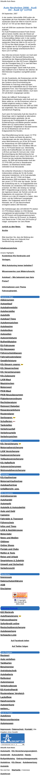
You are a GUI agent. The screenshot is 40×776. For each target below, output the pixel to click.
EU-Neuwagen (7, 349)
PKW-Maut (5, 391)
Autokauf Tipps (8, 319)
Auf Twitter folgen (20, 646)
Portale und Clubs (9, 549)
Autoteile (4, 766)
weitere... (5, 708)
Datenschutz (18, 729)
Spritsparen (8, 417)
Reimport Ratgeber (10, 406)
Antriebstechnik (8, 670)
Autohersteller (7, 311)
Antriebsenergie (8, 496)
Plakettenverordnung (11, 398)
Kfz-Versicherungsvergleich (24, 751)
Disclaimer (5, 588)
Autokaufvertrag (8, 485)
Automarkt (5, 503)
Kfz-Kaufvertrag (8, 477)
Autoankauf (6, 303)
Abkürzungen (7, 300)
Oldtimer (4, 541)
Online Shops (7, 545)
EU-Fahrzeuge (7, 345)
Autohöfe (5, 315)
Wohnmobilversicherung (12, 470)
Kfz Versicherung (10, 444)
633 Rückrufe (7, 612)
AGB (2, 585)
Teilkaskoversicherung (11, 459)
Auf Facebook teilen (20, 641)
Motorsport (6, 387)
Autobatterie (6, 674)
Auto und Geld (7, 511)
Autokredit (5, 755)
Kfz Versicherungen (10, 372)
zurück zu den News (11, 227)
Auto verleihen (7, 659)
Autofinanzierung (11, 616)
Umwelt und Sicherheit (11, 564)
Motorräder (6, 534)
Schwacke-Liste (8, 635)
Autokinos (5, 716)
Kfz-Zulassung (7, 376)
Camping (5, 515)
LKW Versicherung (9, 451)
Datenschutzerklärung (11, 581)
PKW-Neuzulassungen (11, 395)
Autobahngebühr (9, 307)
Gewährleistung (8, 360)
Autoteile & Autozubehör (12, 507)
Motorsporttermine (9, 719)
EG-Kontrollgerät (9, 689)
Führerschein (7, 522)
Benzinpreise (7, 667)
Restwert (4, 655)
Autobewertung (8, 631)
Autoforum (5, 774)
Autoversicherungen (10, 466)
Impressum (6, 577)
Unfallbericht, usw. (9, 489)
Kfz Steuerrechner (9, 368)
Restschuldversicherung (12, 627)
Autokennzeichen (9, 322)
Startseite (16, 770)
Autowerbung (7, 705)
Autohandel (6, 500)
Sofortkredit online (9, 623)
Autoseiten (5, 334)
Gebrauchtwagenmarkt (27, 759)
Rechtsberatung (8, 402)
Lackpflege (6, 697)
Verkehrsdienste (8, 686)
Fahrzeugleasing (8, 620)
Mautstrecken (7, 383)
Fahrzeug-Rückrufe (9, 608)
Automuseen (6, 723)
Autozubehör (18, 755)
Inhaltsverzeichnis (8, 248)
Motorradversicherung (11, 447)
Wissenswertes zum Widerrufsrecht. (18, 271)
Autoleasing (6, 326)
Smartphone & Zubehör (12, 560)
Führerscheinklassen (11, 353)
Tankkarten (6, 663)
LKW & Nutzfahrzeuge (11, 530)
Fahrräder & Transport (11, 519)
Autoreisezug (7, 682)
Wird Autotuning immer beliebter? (17, 265)
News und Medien (9, 538)
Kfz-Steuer (17, 762)
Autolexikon (6, 330)
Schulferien (8, 421)
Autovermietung (8, 338)
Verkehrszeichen (8, 436)
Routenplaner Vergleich (12, 693)
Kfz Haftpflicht (7, 462)
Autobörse (5, 762)
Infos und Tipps (8, 526)
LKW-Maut (5, 379)
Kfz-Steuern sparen (12, 364)
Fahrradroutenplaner (10, 357)
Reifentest (5, 678)
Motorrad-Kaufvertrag (11, 481)
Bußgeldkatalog (8, 341)
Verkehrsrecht (7, 568)
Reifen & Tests (7, 553)
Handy (28, 755)
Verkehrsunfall (7, 429)
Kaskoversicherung (10, 455)
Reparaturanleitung (10, 410)
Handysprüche (7, 701)
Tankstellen (6, 425)
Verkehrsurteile (8, 433)
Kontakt (29, 729)
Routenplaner (7, 414)
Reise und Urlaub (9, 557)
